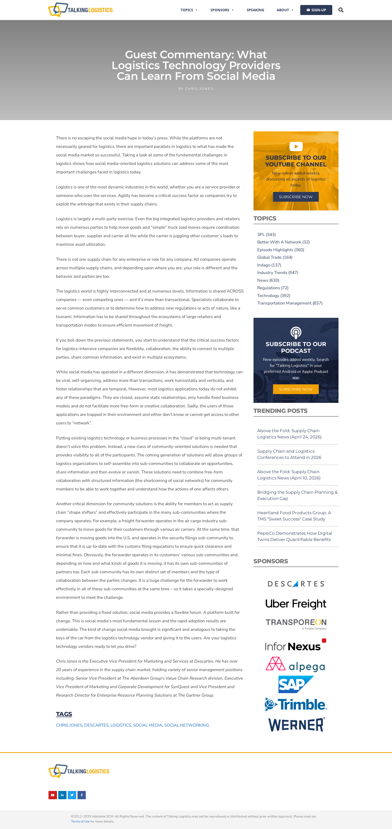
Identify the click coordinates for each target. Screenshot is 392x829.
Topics (189, 10)
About (285, 10)
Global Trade (269, 257)
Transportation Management (284, 303)
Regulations (268, 288)
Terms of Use (80, 821)
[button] (341, 10)
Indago (263, 265)
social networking (186, 725)
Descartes (96, 725)
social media (147, 725)
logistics (120, 725)
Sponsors (222, 10)
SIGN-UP (319, 10)
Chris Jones (69, 725)
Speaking (255, 10)
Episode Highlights (275, 250)
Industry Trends (272, 272)
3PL (261, 234)
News (262, 280)
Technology (268, 296)
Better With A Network (279, 242)
